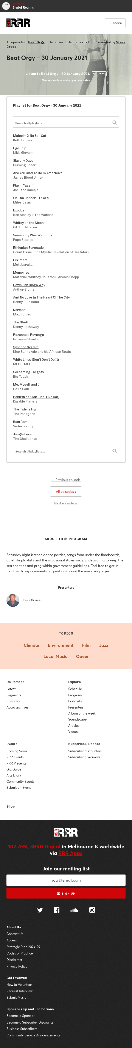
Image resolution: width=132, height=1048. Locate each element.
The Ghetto (21, 322)
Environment (60, 645)
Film (86, 645)
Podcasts (75, 701)
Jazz (103, 645)
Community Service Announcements (33, 1035)
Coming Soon (16, 751)
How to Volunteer (19, 984)
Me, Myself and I (26, 384)
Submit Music (16, 997)
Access (11, 940)
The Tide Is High (25, 409)
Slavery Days (23, 161)
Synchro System (26, 347)
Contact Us (14, 934)
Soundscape (77, 719)
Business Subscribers (21, 1029)
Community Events (20, 781)
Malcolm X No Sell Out (29, 136)
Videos (73, 731)
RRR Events (15, 757)
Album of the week (82, 713)
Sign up (66, 894)
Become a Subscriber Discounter (30, 1022)
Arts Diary (13, 775)
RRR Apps (70, 853)
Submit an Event (18, 787)
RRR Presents (16, 763)
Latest (11, 689)
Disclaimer (14, 960)
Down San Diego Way (29, 285)
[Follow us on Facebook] (56, 910)
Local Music (55, 656)
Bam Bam (20, 422)
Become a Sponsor (20, 1015)
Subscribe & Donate (84, 744)
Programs (75, 695)
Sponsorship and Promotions (30, 1009)
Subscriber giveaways (84, 757)
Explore (74, 682)
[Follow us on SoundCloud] (74, 910)
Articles (73, 725)
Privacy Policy (16, 966)
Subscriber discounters (85, 751)
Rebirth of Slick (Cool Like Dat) (36, 397)
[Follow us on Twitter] (40, 911)
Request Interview (19, 991)
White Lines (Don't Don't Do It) (36, 360)
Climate (31, 645)
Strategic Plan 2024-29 (23, 947)
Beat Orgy (36, 42)
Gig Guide (13, 769)
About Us (13, 927)
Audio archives (17, 707)
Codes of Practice (19, 953)
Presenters (76, 707)
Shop (10, 806)
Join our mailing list (66, 868)
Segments (13, 695)
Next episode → (66, 503)
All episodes (66, 491)
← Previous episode (66, 480)
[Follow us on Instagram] (92, 910)
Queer (82, 656)
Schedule (75, 689)
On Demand (15, 682)
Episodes (13, 701)
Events (11, 744)
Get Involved (16, 978)
